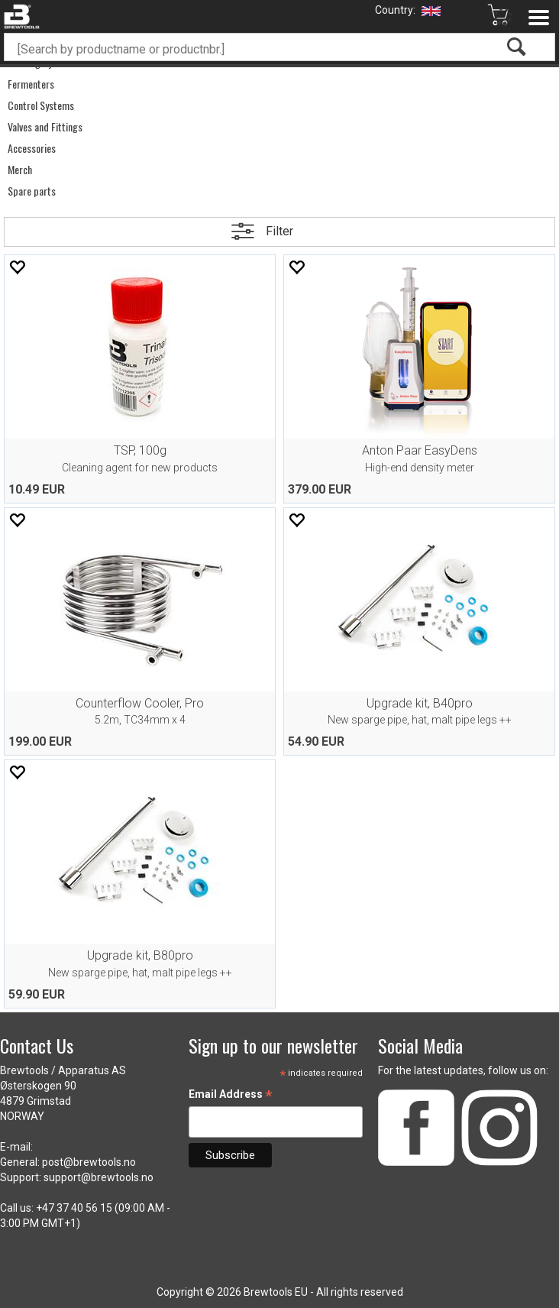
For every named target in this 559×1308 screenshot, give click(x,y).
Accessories (32, 148)
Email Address (231, 1095)
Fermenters (31, 84)
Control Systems (41, 105)
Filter (279, 231)
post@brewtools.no (89, 1162)
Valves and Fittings (45, 126)
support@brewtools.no (98, 1177)
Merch (20, 169)
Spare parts (32, 191)
